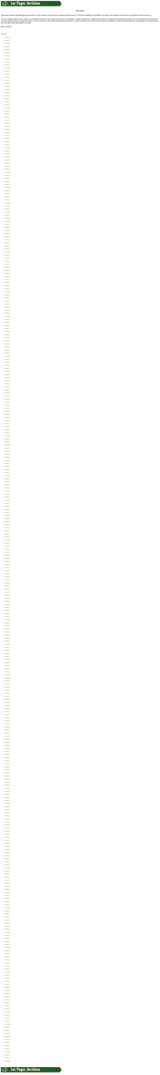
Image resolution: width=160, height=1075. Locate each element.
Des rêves (7, 172)
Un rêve (7, 37)
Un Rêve (7, 43)
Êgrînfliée (8, 445)
